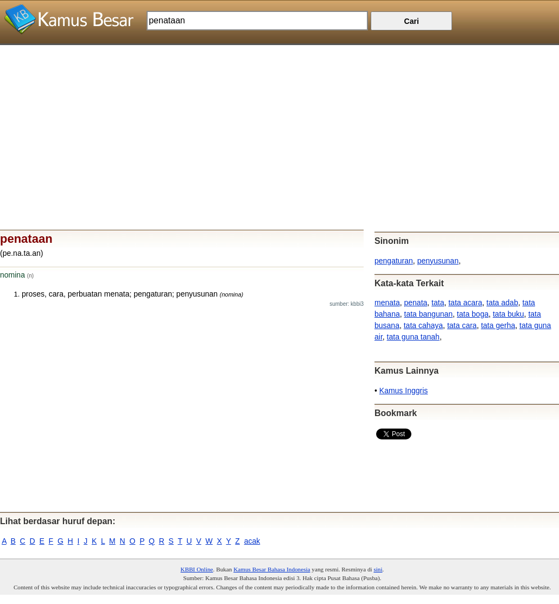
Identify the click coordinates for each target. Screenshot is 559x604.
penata (415, 302)
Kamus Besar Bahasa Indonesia (271, 569)
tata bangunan (428, 314)
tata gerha (498, 325)
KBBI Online (197, 569)
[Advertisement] (279, 121)
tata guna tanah (413, 336)
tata (437, 302)
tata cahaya (423, 325)
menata (387, 302)
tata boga (472, 314)
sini (377, 569)
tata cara (462, 325)
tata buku (508, 314)
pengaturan (393, 260)
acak (252, 541)
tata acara (465, 302)
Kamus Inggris (403, 390)
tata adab (502, 302)
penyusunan (438, 260)
